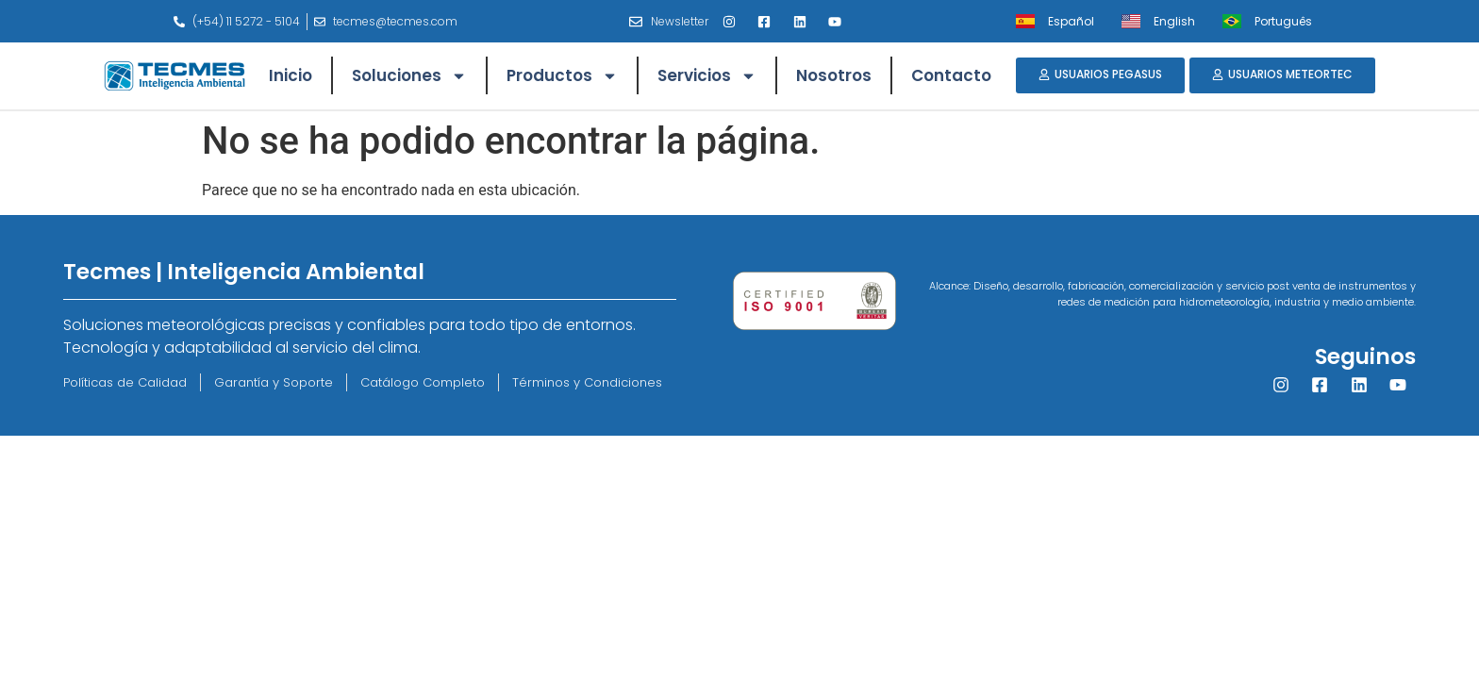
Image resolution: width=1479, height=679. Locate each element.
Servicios (706, 75)
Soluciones (409, 75)
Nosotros (834, 75)
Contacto (951, 75)
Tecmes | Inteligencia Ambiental (243, 272)
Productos (562, 75)
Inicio (290, 75)
